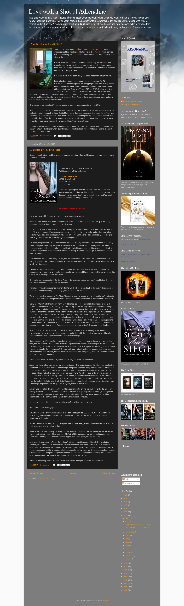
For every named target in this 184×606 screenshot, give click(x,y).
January (128, 559)
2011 (125, 570)
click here (149, 117)
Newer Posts (36, 473)
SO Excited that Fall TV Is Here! (45, 150)
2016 (125, 508)
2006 (125, 587)
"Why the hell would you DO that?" (46, 44)
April (127, 549)
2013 (125, 563)
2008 (125, 580)
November (129, 518)
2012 (125, 567)
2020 (125, 498)
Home (73, 473)
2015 (125, 512)
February (129, 556)
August (128, 535)
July (127, 539)
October (128, 521)
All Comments (128, 483)
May (127, 545)
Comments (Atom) (47, 479)
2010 (125, 573)
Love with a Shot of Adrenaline (67, 11)
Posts (125, 479)
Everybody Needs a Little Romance (88, 49)
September (129, 532)
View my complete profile (130, 105)
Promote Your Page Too (128, 244)
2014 (125, 515)
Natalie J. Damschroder (132, 101)
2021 (125, 495)
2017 (125, 505)
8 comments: (45, 465)
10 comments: (45, 136)
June (127, 542)
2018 (125, 502)
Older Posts (108, 473)
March (128, 552)
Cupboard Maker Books (69, 176)
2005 (125, 590)
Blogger (106, 601)
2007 (125, 583)
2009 (125, 576)
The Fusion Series (145, 239)
